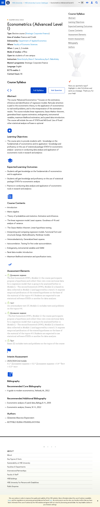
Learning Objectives (76, 22)
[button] (44, 447)
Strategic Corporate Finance (37, 33)
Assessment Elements (77, 34)
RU (79, 2)
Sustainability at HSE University (18, 463)
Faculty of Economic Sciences (26, 44)
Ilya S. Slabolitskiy (52, 59)
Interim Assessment (76, 38)
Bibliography (73, 43)
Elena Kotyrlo (22, 59)
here (9, 500)
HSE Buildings (12, 478)
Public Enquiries (12, 486)
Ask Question (56, 90)
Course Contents (75, 30)
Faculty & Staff (12, 474)
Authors (71, 47)
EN (82, 2)
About (10, 451)
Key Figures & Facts (14, 459)
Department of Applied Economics (33, 40)
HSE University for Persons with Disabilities (23, 482)
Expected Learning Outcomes (80, 26)
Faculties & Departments (16, 467)
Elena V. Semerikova (36, 59)
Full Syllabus (38, 90)
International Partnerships (16, 471)
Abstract (71, 18)
